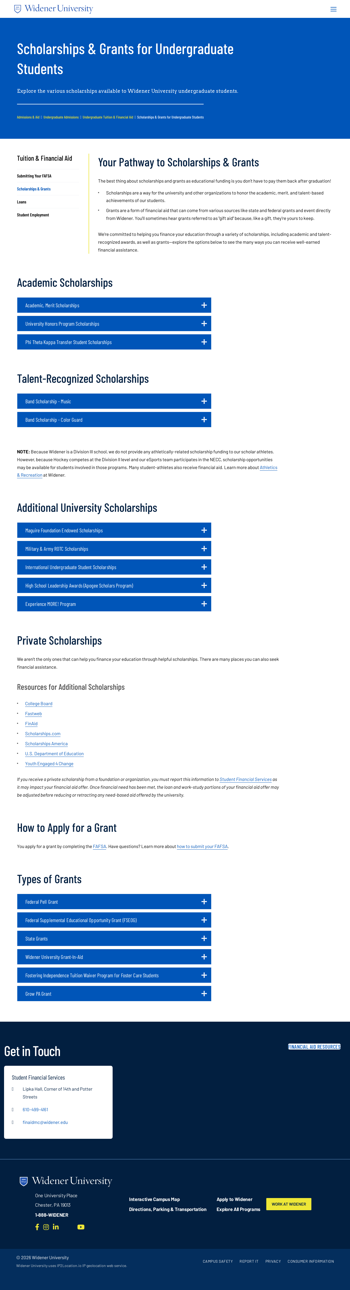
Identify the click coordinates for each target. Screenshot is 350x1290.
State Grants (116, 940)
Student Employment (33, 214)
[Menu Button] (332, 9)
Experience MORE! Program (116, 606)
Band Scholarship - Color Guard (116, 421)
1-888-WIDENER (51, 1215)
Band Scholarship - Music (116, 403)
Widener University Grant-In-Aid (116, 959)
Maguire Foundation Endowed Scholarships (116, 532)
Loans (21, 201)
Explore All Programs (238, 1209)
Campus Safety (218, 1261)
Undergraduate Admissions (61, 117)
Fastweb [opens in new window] (33, 713)
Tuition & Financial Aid (44, 158)
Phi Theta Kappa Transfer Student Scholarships (116, 344)
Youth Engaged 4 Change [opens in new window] (49, 763)
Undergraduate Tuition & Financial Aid (108, 117)
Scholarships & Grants (34, 188)
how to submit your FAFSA (202, 846)
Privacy (273, 1261)
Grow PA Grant (116, 995)
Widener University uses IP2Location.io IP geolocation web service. (71, 1265)
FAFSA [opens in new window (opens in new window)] (99, 846)
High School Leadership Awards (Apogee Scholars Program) (116, 587)
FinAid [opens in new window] (31, 723)
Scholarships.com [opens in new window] (42, 733)
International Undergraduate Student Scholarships (116, 569)
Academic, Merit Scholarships (116, 307)
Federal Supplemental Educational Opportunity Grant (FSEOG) (116, 922)
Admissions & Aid (28, 117)
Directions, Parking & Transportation (168, 1209)
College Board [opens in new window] (38, 703)
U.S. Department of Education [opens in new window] (54, 753)
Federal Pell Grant (116, 903)
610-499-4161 (35, 1109)
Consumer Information (311, 1261)
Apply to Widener (235, 1199)
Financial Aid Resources (314, 1047)
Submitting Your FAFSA (34, 175)
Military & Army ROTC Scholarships (116, 550)
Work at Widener (291, 1203)
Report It (249, 1261)
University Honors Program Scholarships (116, 325)
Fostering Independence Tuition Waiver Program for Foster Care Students (116, 977)
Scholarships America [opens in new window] (46, 743)
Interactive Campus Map (154, 1199)
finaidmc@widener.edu (45, 1122)
